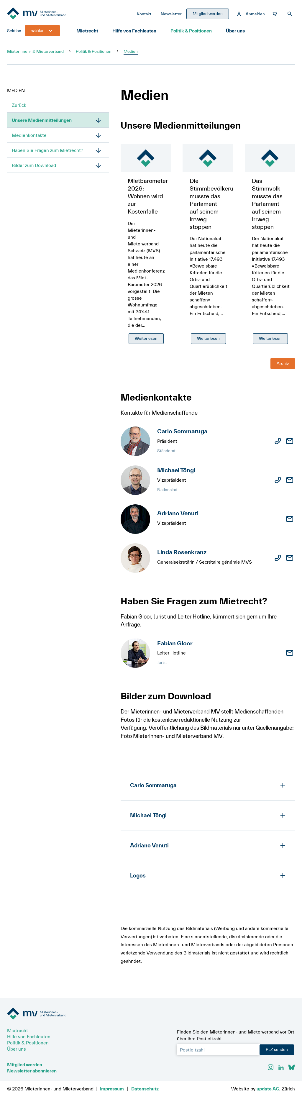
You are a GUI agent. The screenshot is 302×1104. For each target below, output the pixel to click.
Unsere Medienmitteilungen (42, 120)
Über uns (235, 30)
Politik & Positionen (191, 30)
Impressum (112, 1088)
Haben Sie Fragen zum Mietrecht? (47, 150)
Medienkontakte (29, 135)
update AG (268, 1088)
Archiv (283, 363)
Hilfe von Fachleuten (134, 30)
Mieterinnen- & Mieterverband (35, 51)
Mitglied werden (24, 1064)
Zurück (19, 105)
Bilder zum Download (34, 165)
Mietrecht (87, 30)
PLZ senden (277, 1049)
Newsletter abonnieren (32, 1070)
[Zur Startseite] (51, 14)
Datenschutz (145, 1088)
